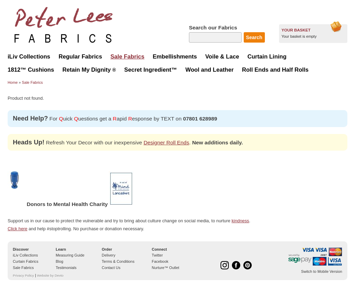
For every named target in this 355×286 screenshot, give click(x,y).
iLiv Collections (25, 255)
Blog (59, 261)
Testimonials (66, 268)
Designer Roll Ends (166, 142)
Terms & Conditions (118, 261)
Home (13, 82)
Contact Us (111, 268)
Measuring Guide (70, 255)
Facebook (160, 261)
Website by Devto (50, 275)
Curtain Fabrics (25, 261)
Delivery (108, 255)
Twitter (157, 255)
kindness (240, 220)
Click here (17, 228)
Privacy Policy (23, 275)
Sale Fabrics (32, 82)
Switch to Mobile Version (321, 271)
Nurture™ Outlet (165, 268)
